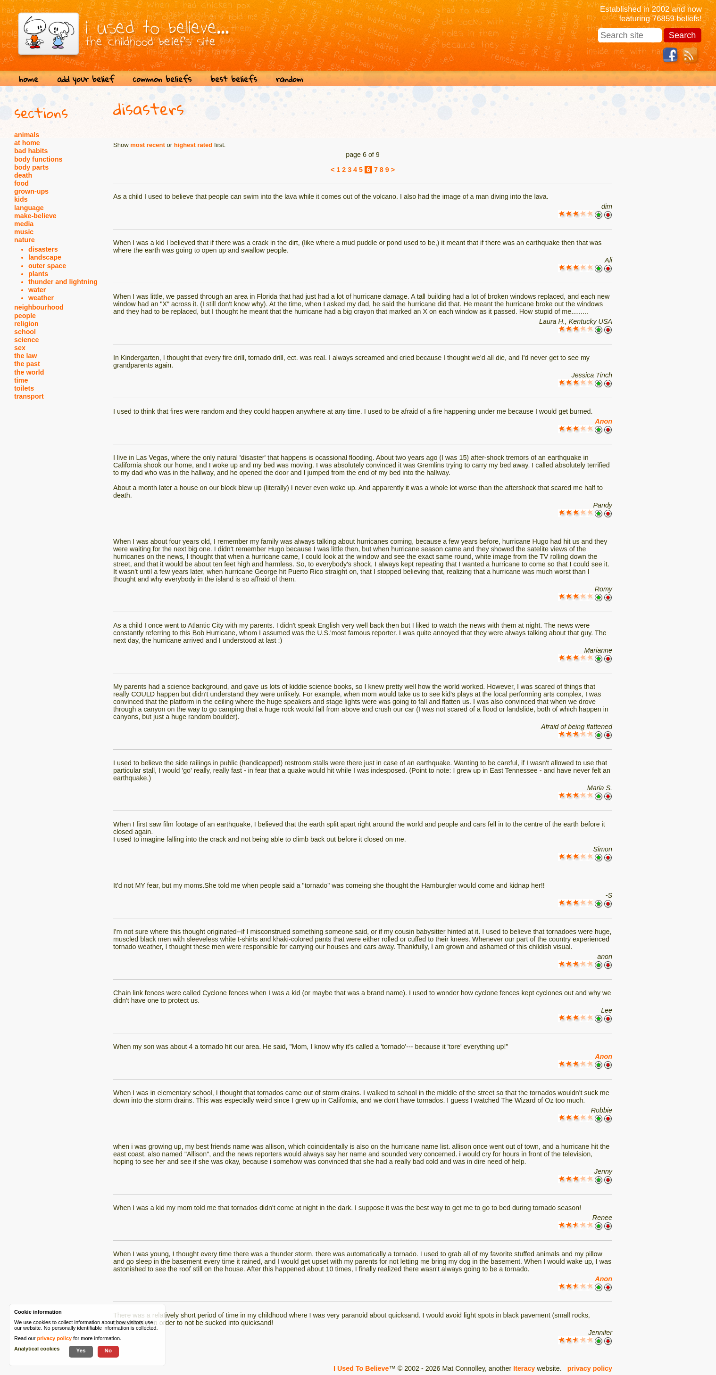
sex (19, 348)
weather (41, 298)
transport (29, 396)
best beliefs (233, 79)
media (23, 224)
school (25, 332)
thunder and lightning (63, 282)
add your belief (85, 79)
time (21, 380)
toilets (24, 388)
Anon (603, 421)
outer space (47, 266)
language (29, 208)
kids (21, 199)
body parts (31, 167)
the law (25, 356)
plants (38, 274)
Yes (80, 1350)
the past (27, 364)
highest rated (193, 144)
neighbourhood (39, 307)
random (289, 79)
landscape (44, 257)
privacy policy (589, 1368)
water (37, 290)
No (108, 1350)
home (28, 79)
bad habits (31, 151)
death (23, 175)
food (21, 183)
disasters (43, 249)
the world (29, 372)
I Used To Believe (361, 1368)
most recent (147, 144)
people (25, 315)
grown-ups (31, 191)
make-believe (35, 216)
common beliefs (162, 79)
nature (24, 240)
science (26, 340)
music (23, 232)
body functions (38, 159)
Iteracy (524, 1368)
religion (26, 323)
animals (26, 135)
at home (27, 143)
